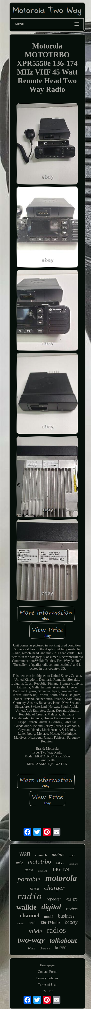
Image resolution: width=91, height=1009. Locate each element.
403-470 (71, 899)
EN (43, 991)
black (31, 948)
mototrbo (39, 861)
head (32, 923)
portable (29, 879)
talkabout (63, 940)
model (48, 917)
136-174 (61, 869)
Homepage (47, 965)
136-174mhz (50, 922)
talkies (60, 863)
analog (42, 870)
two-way (31, 940)
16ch (72, 855)
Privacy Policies (47, 978)
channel (29, 915)
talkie (35, 931)
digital (51, 907)
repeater (54, 899)
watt (24, 854)
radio (29, 897)
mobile (58, 854)
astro (29, 870)
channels (41, 855)
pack (34, 888)
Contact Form (47, 972)
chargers (45, 948)
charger (54, 887)
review (72, 908)
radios (56, 930)
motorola (61, 878)
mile (19, 863)
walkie (26, 907)
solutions (73, 863)
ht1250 (60, 948)
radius (20, 923)
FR (51, 991)
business (66, 916)
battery (71, 922)
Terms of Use (47, 985)
